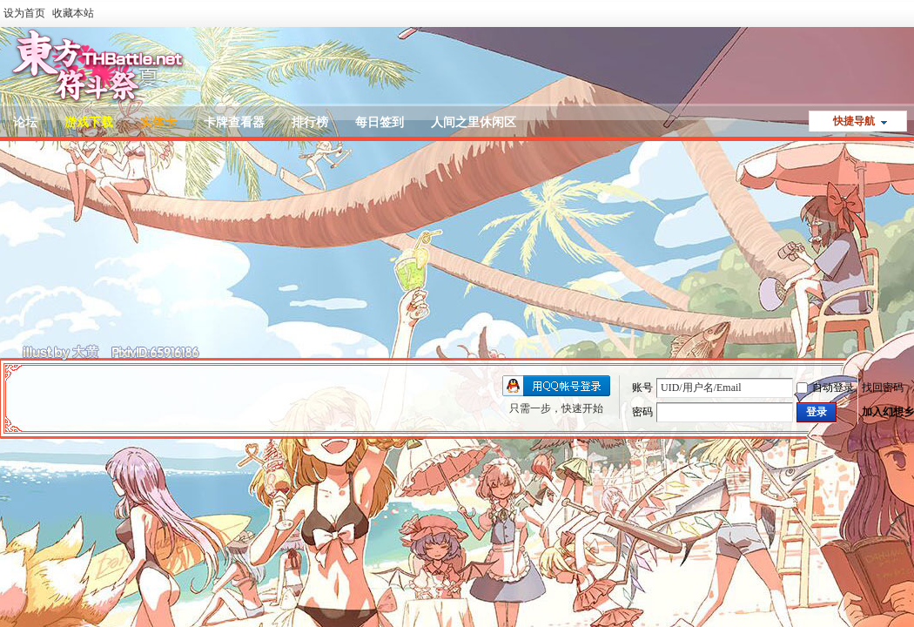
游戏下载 (88, 122)
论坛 (25, 122)
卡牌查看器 (234, 122)
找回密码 (883, 387)
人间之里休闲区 (473, 122)
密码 (642, 412)
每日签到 (379, 122)
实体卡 (158, 122)
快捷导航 (854, 121)
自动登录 (825, 387)
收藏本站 (73, 13)
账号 (642, 387)
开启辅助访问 (909, 12)
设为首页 (24, 13)
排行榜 (310, 122)
